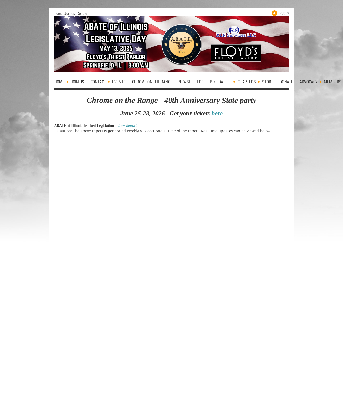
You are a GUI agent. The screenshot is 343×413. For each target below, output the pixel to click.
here (217, 113)
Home (58, 13)
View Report (127, 125)
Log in (284, 12)
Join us (69, 13)
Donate (82, 13)
